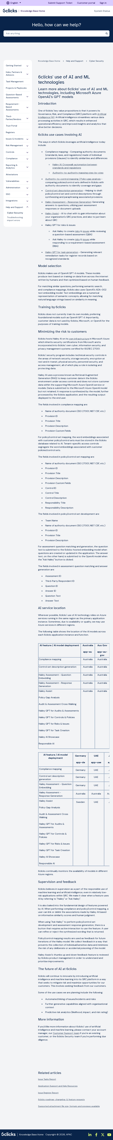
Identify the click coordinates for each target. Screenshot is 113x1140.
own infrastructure (79, 338)
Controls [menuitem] (10, 152)
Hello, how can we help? (56, 24)
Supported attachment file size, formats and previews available (69, 1106)
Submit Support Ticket (60, 2)
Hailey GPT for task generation (61, 252)
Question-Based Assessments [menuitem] (14, 96)
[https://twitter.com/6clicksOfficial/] (102, 1134)
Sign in (103, 2)
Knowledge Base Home (33, 11)
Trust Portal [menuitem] (11, 125)
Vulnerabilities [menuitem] (12, 181)
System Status (102, 10)
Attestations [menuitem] (12, 174)
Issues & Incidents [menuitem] (14, 138)
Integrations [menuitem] (12, 200)
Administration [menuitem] (13, 187)
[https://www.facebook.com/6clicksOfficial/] (96, 1134)
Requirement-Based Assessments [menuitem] (12, 107)
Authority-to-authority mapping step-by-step (78, 172)
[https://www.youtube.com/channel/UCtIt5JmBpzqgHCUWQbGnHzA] (109, 1134)
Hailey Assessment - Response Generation (68, 202)
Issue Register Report (48, 1092)
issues (86, 231)
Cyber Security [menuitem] (15, 212)
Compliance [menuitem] (12, 158)
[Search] (106, 33)
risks (77, 231)
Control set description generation (64, 190)
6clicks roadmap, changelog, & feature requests (61, 1099)
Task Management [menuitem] (15, 81)
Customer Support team (66, 1033)
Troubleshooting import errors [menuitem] (15, 219)
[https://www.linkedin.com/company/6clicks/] (89, 1134)
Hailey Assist (52, 213)
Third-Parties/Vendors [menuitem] (13, 118)
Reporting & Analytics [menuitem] (12, 166)
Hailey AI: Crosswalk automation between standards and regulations (75, 166)
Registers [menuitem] (10, 132)
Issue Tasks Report (47, 1079)
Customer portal (86, 2)
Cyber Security (96, 61)
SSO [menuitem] (8, 194)
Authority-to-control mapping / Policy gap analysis (73, 178)
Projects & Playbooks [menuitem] (16, 88)
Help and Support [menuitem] (14, 207)
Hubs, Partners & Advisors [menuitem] (14, 73)
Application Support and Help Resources (58, 1086)
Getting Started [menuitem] (13, 65)
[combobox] (54, 33)
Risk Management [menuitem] (14, 145)
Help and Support (74, 61)
